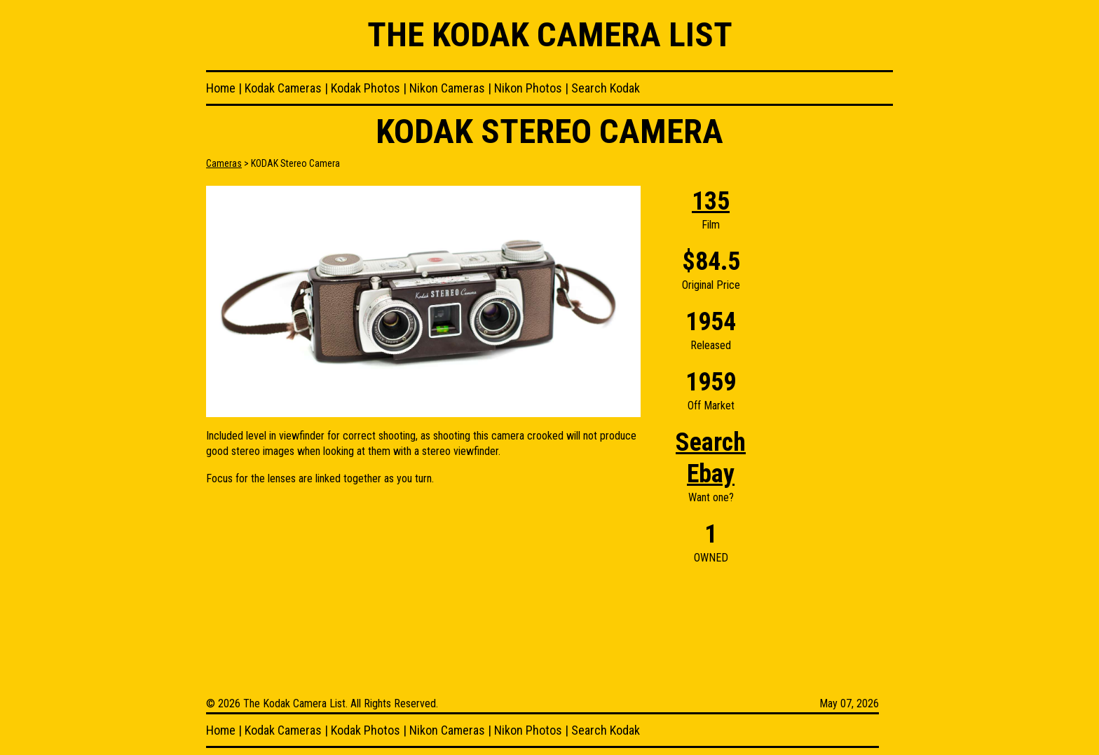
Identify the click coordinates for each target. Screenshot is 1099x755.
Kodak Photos (365, 88)
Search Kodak (605, 88)
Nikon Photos (528, 88)
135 (711, 201)
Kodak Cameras (283, 88)
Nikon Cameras (447, 88)
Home (220, 88)
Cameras (224, 163)
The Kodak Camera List (549, 35)
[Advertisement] (837, 396)
